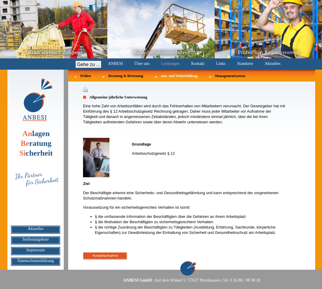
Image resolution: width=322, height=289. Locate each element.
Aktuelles (272, 63)
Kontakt (198, 63)
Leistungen (170, 63)
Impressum (35, 250)
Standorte (245, 63)
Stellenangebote (35, 239)
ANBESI (115, 63)
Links (221, 63)
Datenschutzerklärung (35, 260)
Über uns (142, 63)
